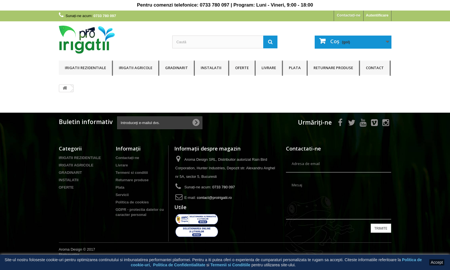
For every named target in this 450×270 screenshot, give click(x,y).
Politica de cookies (132, 202)
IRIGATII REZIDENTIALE (85, 67)
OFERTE (242, 67)
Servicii (122, 195)
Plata (295, 67)
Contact (375, 67)
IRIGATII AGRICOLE (135, 67)
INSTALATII (211, 67)
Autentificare (377, 15)
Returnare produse (333, 67)
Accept (437, 262)
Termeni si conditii (132, 172)
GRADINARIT (176, 67)
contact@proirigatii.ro (214, 197)
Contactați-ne (348, 15)
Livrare (269, 67)
